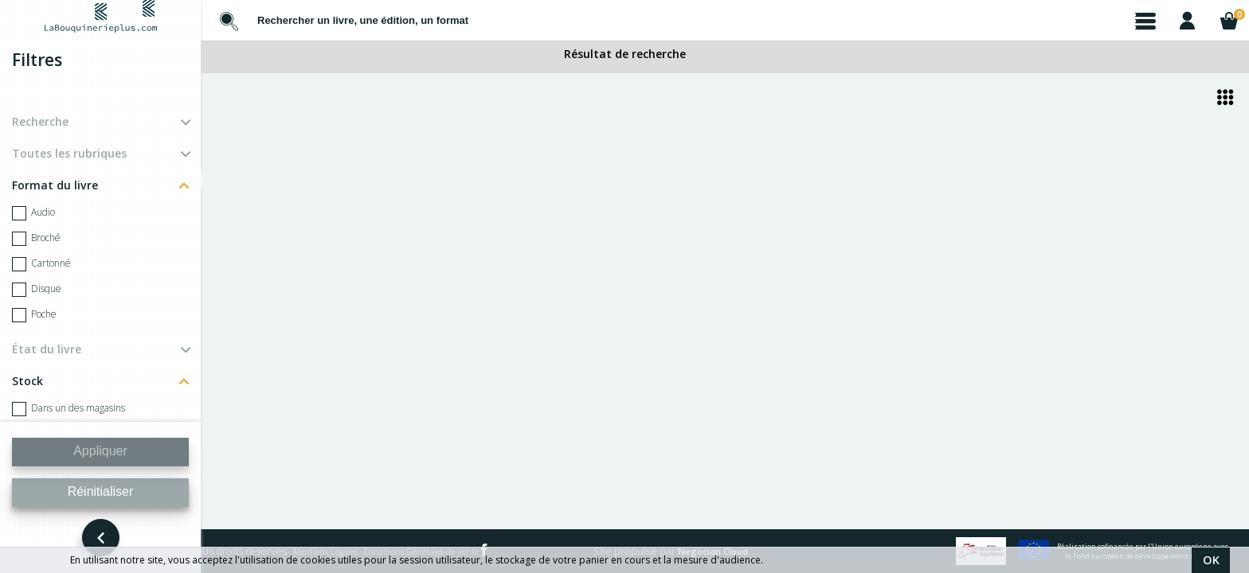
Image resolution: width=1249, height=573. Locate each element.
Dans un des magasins (68, 409)
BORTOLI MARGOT (284, 315)
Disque (36, 290)
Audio (33, 213)
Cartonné (41, 264)
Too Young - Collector (285, 328)
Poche (34, 315)
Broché (36, 239)
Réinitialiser (100, 491)
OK (1211, 559)
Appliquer (100, 451)
